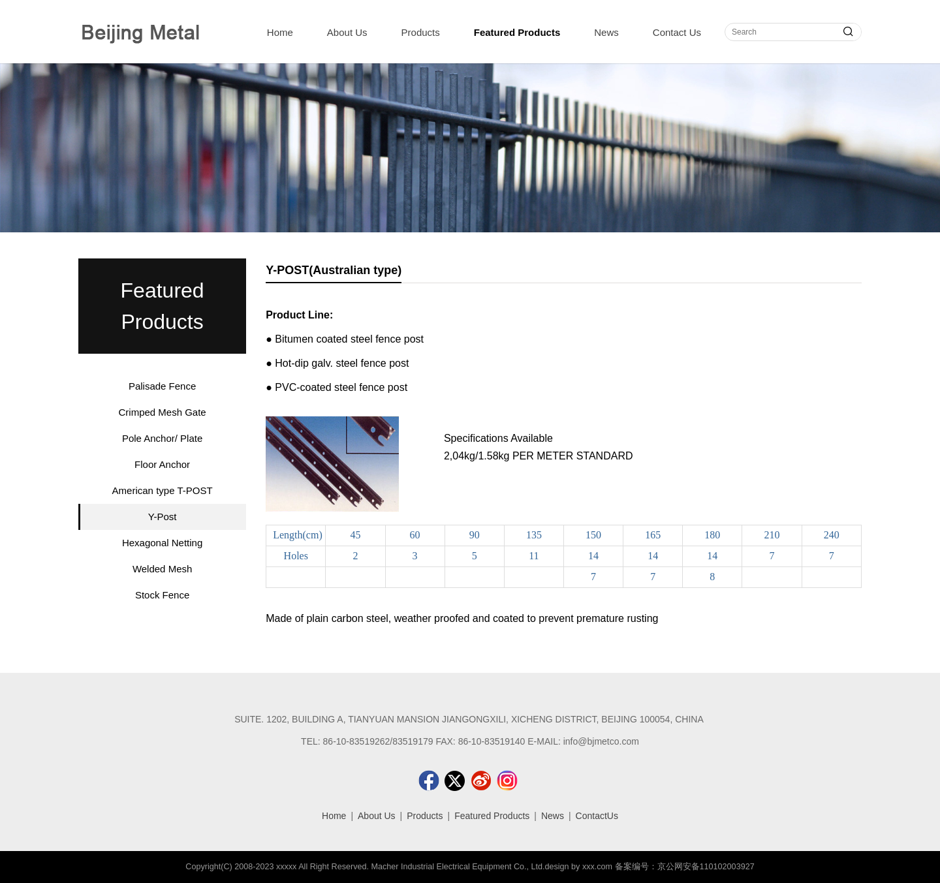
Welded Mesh (162, 568)
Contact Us (677, 32)
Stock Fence (162, 594)
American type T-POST (162, 490)
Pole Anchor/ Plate (162, 438)
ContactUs (597, 816)
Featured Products (517, 32)
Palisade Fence (162, 386)
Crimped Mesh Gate (162, 412)
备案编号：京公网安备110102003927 (685, 866)
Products (420, 32)
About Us (347, 32)
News (606, 32)
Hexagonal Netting (162, 542)
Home (280, 32)
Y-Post (162, 516)
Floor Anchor (162, 464)
